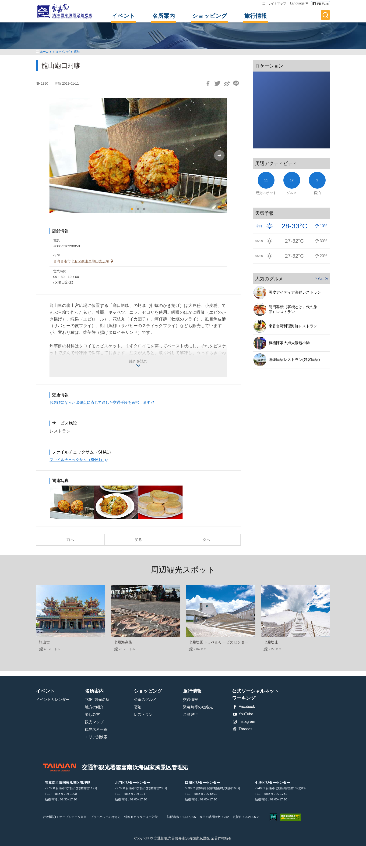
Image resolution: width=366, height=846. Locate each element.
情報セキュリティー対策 (141, 817)
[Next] (219, 155)
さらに (319, 279)
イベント (123, 16)
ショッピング (209, 16)
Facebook (243, 706)
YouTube (242, 714)
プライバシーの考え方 (105, 817)
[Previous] (57, 155)
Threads (242, 729)
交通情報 (190, 700)
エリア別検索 (96, 737)
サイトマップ (277, 3)
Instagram (243, 721)
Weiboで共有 (226, 83)
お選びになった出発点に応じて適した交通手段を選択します (99, 402)
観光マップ (94, 722)
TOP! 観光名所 (97, 700)
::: (263, 3)
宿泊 (137, 707)
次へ (206, 540)
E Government (273, 817)
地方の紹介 (94, 707)
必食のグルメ (145, 700)
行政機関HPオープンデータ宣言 (65, 817)
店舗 (77, 51)
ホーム (44, 51)
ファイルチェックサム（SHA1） (76, 460)
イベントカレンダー (53, 700)
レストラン (143, 714)
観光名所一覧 (96, 729)
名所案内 (163, 16)
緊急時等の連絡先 (198, 707)
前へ (70, 540)
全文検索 (325, 15)
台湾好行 (190, 714)
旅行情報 (255, 16)
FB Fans (323, 3)
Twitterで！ (217, 83)
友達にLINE (236, 83)
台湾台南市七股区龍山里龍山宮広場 (81, 261)
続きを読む (138, 361)
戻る (138, 540)
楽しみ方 (92, 714)
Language (299, 3)
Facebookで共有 (208, 83)
